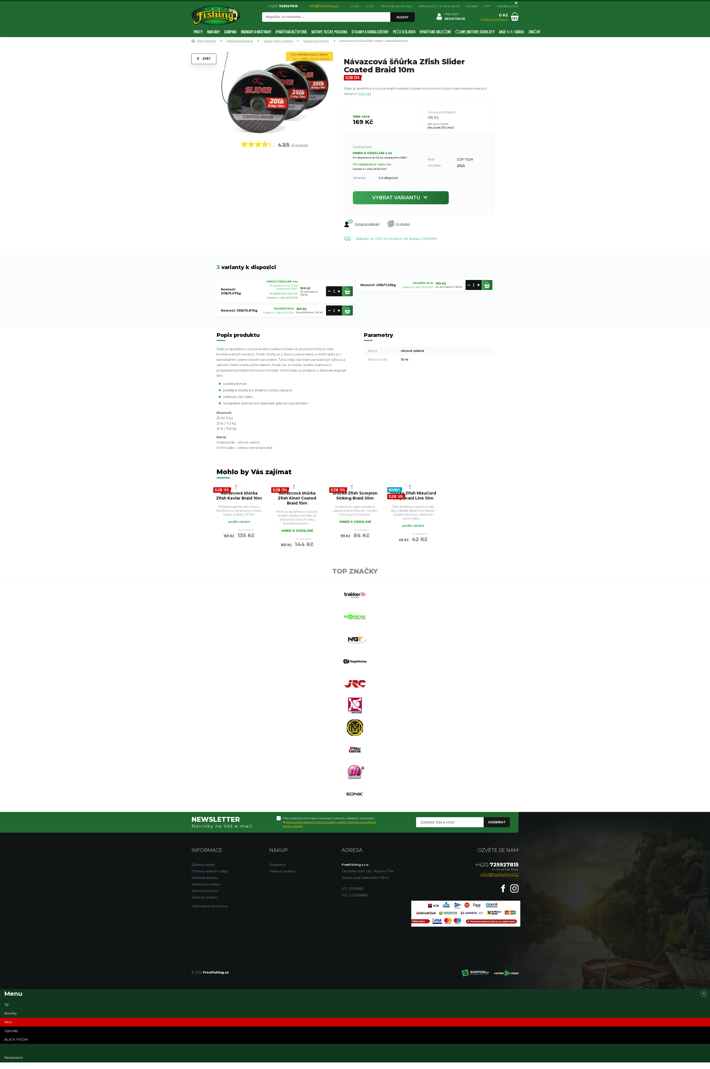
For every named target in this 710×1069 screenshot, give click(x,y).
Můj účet (451, 14)
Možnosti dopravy (204, 884)
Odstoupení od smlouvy (209, 913)
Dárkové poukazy (282, 878)
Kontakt (472, 6)
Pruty (198, 32)
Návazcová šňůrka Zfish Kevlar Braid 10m (239, 496)
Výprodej (11, 1037)
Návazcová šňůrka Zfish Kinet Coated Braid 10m (297, 498)
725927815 (497, 871)
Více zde (364, 94)
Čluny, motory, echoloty (474, 32)
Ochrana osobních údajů (209, 878)
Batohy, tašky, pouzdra (329, 32)
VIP (487, 6)
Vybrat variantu (401, 198)
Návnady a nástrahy (256, 32)
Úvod (355, 6)
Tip (6, 1011)
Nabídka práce (508, 6)
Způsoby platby (203, 871)
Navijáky (213, 32)
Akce (8, 1029)
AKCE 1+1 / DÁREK (511, 32)
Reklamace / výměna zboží (439, 6)
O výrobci (399, 224)
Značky (534, 32)
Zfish (461, 165)
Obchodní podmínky (396, 6)
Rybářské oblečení (435, 32)
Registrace (277, 871)
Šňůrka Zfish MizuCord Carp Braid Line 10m (413, 498)
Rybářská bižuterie (291, 32)
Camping (230, 32)
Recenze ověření (204, 904)
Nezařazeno (13, 1064)
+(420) (283, 6)
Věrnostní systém (204, 897)
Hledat (402, 17)
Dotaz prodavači (361, 223)
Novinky (10, 1020)
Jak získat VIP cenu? (440, 127)
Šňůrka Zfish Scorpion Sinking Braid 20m (355, 496)
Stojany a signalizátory (370, 32)
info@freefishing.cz (324, 6)
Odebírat (497, 829)
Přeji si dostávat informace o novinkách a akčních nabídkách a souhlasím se (329, 828)
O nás (369, 6)
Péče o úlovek (404, 32)
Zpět (204, 59)
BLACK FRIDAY (16, 1046)
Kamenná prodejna (205, 891)
